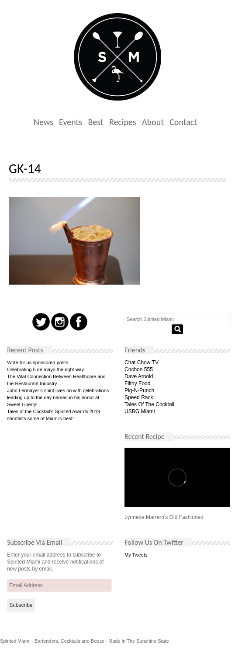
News (43, 122)
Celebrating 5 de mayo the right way (45, 369)
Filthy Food (137, 383)
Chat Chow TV (141, 362)
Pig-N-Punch (139, 390)
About (153, 122)
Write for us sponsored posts (37, 362)
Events (70, 122)
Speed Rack (138, 397)
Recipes (122, 122)
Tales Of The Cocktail (149, 404)
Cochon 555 (138, 369)
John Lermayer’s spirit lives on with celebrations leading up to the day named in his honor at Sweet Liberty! (58, 397)
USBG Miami (139, 411)
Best (95, 122)
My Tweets (135, 554)
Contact (183, 122)
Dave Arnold (138, 376)
